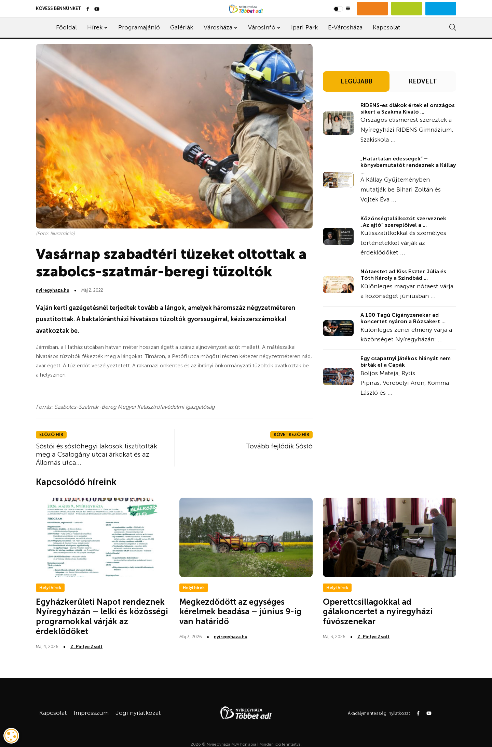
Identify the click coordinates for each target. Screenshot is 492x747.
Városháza (218, 27)
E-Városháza (345, 27)
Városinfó (261, 27)
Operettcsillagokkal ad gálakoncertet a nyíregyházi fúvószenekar (378, 612)
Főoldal (66, 27)
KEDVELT (423, 81)
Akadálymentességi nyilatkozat (379, 713)
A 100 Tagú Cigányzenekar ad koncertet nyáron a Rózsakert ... (403, 318)
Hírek (94, 27)
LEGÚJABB (356, 81)
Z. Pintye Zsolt (86, 646)
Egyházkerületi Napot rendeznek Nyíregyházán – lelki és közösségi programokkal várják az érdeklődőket (102, 616)
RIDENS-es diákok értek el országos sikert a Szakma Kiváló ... (407, 108)
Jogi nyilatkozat (138, 713)
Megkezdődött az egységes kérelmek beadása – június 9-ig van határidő (240, 612)
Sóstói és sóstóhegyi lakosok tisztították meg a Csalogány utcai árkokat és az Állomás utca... (96, 454)
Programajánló (139, 27)
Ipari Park (304, 27)
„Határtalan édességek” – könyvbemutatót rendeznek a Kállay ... (408, 165)
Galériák (181, 27)
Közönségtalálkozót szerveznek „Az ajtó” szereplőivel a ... (403, 221)
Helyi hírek (50, 587)
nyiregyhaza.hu (52, 290)
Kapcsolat (386, 27)
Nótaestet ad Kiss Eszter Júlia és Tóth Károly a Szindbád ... (403, 274)
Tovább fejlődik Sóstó (279, 446)
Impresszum (91, 713)
